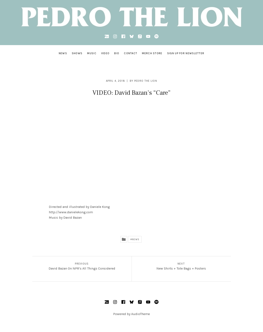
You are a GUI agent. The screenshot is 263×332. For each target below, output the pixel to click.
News (135, 239)
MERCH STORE (152, 53)
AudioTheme (140, 314)
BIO (116, 53)
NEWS (63, 53)
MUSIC (91, 53)
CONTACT (130, 53)
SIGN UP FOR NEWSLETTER (185, 53)
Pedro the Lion (145, 80)
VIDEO (105, 53)
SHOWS (77, 53)
